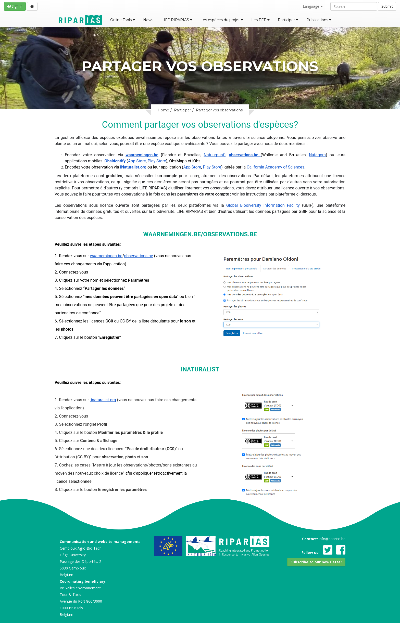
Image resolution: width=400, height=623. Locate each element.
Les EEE (260, 20)
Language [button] (313, 6)
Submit (387, 6)
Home (163, 110)
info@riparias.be (332, 538)
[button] (316, 562)
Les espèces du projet (222, 20)
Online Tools (122, 20)
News (148, 20)
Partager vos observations (219, 110)
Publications (318, 20)
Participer (288, 20)
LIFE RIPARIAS (176, 20)
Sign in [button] (14, 6)
